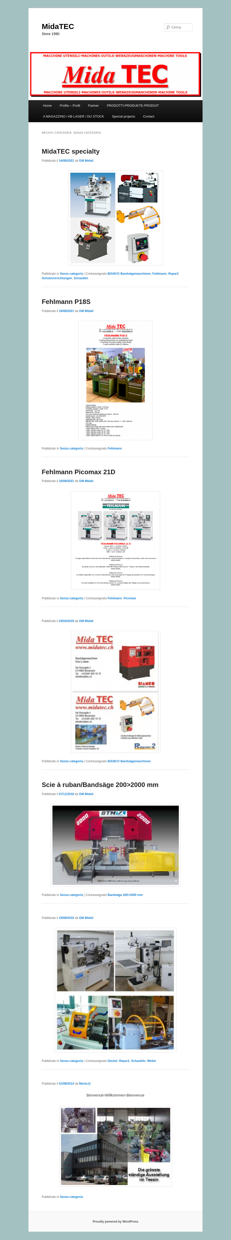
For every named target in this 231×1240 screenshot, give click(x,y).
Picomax (130, 598)
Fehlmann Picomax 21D (78, 472)
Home (47, 105)
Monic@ (85, 1083)
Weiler (151, 1061)
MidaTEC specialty (71, 151)
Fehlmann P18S (66, 301)
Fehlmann (159, 273)
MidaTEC (58, 26)
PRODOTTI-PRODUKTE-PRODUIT (133, 105)
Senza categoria (71, 273)
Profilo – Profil (70, 105)
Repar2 (124, 1061)
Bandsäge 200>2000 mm (125, 895)
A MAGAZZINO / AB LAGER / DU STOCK (73, 116)
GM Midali (86, 160)
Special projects (123, 116)
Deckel (113, 1061)
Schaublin (81, 278)
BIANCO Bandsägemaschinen (129, 273)
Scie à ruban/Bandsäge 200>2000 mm (100, 784)
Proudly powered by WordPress (115, 1221)
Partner (93, 105)
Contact (148, 116)
